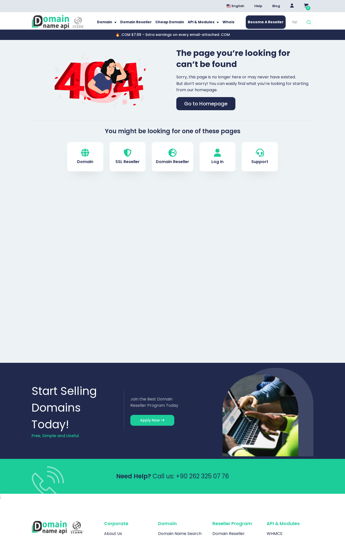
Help (258, 6)
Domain (109, 24)
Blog (276, 6)
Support (259, 162)
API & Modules (199, 24)
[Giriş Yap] (292, 6)
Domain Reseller (138, 24)
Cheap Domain (169, 24)
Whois (224, 24)
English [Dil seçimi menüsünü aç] (235, 6)
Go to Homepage (206, 108)
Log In (217, 162)
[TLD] (297, 24)
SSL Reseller (127, 162)
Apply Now (152, 425)
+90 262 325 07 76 (202, 481)
